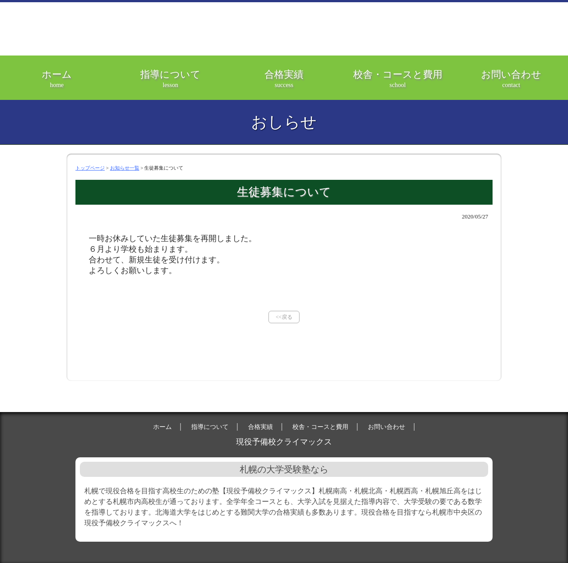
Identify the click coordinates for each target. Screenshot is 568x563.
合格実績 (284, 84)
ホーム (57, 84)
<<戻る (284, 317)
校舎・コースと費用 (397, 84)
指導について (170, 84)
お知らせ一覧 (124, 167)
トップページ (90, 167)
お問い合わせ (511, 84)
